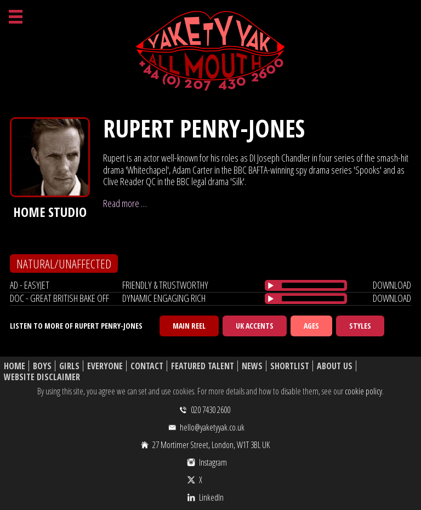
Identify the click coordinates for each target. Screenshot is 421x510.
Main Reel (189, 325)
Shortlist (289, 366)
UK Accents (255, 325)
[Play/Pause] (270, 285)
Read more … (125, 203)
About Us (334, 366)
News (252, 366)
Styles (360, 325)
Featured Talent (202, 366)
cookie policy (363, 391)
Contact (146, 366)
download (392, 284)
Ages (311, 325)
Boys (42, 366)
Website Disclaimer (42, 377)
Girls (69, 366)
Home (14, 366)
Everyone (105, 366)
